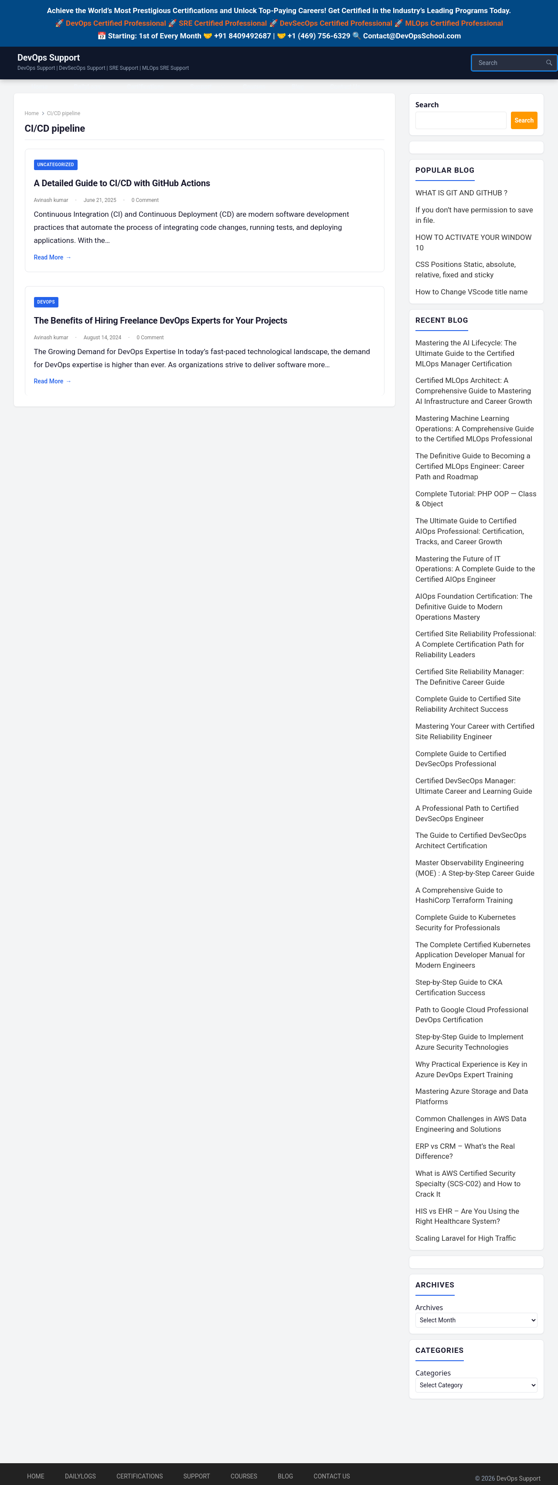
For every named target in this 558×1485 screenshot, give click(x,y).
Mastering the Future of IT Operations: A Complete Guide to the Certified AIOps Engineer (475, 570)
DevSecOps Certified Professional (336, 23)
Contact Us (332, 1476)
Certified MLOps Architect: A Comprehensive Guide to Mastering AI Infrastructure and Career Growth (473, 392)
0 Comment (148, 204)
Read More (56, 261)
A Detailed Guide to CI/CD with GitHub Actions (125, 187)
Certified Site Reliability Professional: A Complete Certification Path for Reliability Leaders (475, 646)
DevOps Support (48, 57)
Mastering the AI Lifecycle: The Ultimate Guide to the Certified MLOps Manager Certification (466, 354)
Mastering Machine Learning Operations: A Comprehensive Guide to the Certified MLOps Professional (474, 430)
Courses (244, 1476)
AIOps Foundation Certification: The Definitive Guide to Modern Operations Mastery (473, 608)
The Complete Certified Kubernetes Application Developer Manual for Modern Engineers (473, 956)
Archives (430, 1310)
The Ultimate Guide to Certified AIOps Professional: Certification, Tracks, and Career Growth (469, 533)
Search (427, 105)
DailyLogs (80, 1476)
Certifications (139, 1476)
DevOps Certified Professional (116, 23)
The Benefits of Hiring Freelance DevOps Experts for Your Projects (164, 324)
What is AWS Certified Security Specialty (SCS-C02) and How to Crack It (468, 1185)
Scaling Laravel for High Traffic (465, 1240)
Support (197, 1476)
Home (35, 117)
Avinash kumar (54, 204)
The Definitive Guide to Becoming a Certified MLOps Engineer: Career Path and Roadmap (473, 468)
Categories (434, 1376)
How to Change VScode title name (471, 292)
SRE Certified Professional (223, 23)
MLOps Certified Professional (454, 23)
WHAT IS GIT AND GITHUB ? (461, 194)
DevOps (49, 306)
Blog (285, 1476)
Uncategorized (59, 168)
